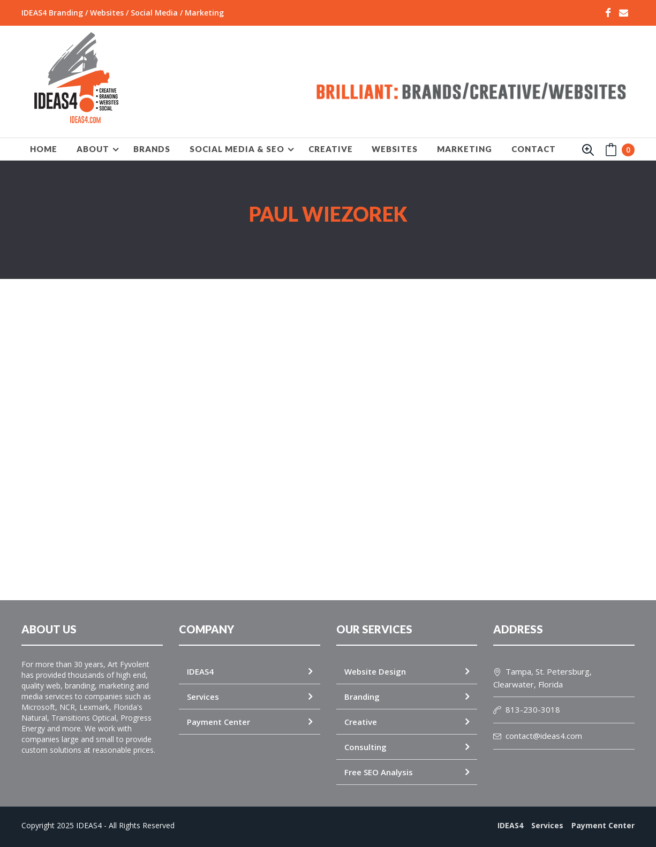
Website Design (375, 671)
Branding (362, 696)
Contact (533, 149)
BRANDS (151, 149)
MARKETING (464, 149)
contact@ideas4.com (537, 735)
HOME (43, 149)
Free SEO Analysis (378, 772)
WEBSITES (395, 149)
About (93, 149)
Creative (360, 721)
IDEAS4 (200, 671)
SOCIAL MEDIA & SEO (237, 149)
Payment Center (218, 721)
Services (203, 696)
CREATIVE (330, 149)
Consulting (365, 747)
